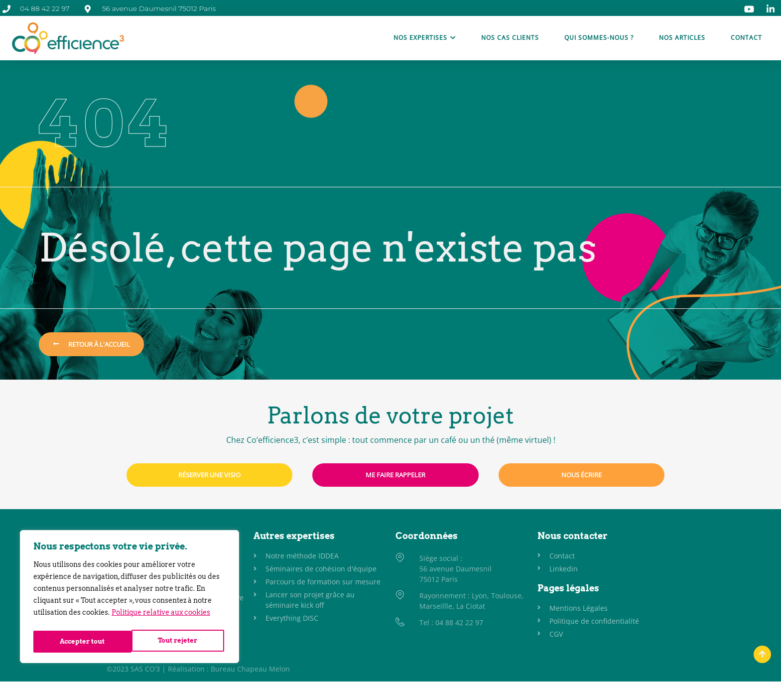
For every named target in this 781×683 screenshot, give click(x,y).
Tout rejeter (79, 642)
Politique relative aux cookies (161, 617)
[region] (129, 599)
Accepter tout (177, 642)
